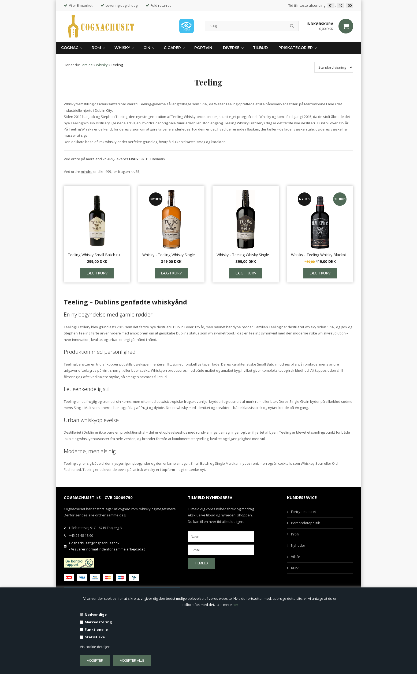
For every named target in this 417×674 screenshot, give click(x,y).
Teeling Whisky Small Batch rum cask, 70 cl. (97, 254)
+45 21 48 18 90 (81, 535)
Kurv (295, 567)
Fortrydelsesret (303, 511)
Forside (87, 64)
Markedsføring (98, 622)
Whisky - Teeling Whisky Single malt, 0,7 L (246, 254)
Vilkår (295, 556)
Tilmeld (201, 563)
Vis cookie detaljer (95, 646)
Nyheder (298, 545)
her (235, 604)
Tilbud (260, 47)
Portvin (203, 47)
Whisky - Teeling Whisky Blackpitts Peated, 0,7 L (320, 254)
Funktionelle (96, 629)
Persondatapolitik (305, 522)
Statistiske (95, 637)
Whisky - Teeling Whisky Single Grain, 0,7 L (171, 254)
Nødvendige (96, 614)
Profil (295, 534)
